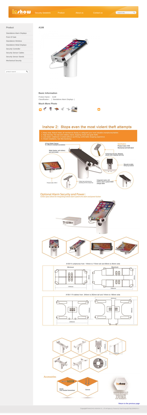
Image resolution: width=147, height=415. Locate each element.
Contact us (98, 13)
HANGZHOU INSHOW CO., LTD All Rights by (100, 408)
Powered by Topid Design (120, 408)
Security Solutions (43, 13)
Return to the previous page (129, 403)
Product (61, 13)
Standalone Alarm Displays (63, 99)
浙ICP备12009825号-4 (133, 408)
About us (79, 13)
